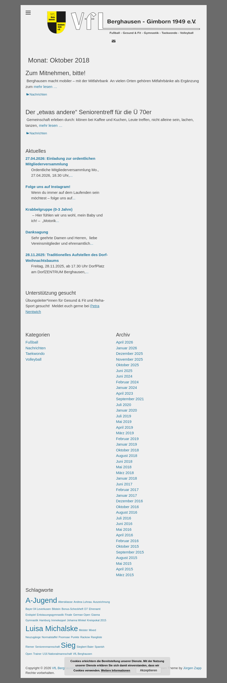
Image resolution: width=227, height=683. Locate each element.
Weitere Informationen (115, 670)
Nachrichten (38, 94)
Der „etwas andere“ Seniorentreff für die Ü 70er (89, 112)
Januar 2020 (126, 410)
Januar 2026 (126, 348)
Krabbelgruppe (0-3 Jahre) (49, 209)
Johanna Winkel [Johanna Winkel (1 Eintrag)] (76, 620)
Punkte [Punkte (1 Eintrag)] (75, 637)
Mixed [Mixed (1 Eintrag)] (92, 630)
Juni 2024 (124, 376)
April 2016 (124, 535)
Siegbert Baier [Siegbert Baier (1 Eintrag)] (85, 646)
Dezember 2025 (129, 353)
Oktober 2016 (127, 507)
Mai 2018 (124, 467)
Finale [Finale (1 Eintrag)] (68, 614)
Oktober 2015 (127, 546)
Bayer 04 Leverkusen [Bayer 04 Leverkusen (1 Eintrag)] (38, 608)
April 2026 (124, 342)
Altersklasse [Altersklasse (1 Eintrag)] (65, 601)
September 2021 (130, 399)
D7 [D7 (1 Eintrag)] (86, 608)
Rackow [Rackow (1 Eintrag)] (85, 637)
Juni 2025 (124, 370)
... (71, 175)
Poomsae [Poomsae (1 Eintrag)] (64, 637)
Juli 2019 (123, 416)
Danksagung (37, 232)
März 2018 (125, 473)
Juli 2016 (123, 518)
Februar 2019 (127, 439)
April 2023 (124, 393)
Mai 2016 (124, 529)
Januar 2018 (126, 478)
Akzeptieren (148, 670)
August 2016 (126, 512)
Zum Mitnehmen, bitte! (56, 73)
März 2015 (125, 575)
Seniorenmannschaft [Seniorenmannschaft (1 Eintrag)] (47, 646)
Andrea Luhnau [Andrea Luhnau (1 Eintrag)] (83, 601)
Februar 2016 (127, 541)
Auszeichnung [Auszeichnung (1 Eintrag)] (101, 601)
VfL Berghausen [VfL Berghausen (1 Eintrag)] (82, 653)
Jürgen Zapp (192, 668)
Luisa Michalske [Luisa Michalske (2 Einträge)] (52, 628)
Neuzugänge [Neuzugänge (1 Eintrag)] (33, 637)
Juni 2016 (124, 523)
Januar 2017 (126, 495)
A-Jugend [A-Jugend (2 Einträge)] (41, 600)
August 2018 (126, 455)
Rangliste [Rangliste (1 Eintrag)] (96, 637)
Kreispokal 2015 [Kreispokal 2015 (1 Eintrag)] (96, 620)
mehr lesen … (45, 86)
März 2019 (125, 433)
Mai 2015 (124, 563)
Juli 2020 (123, 404)
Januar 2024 (126, 387)
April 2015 (124, 569)
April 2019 (124, 427)
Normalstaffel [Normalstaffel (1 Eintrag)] (50, 637)
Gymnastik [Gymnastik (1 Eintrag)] (32, 620)
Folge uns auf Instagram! (48, 186)
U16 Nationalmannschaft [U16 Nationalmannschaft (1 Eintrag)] (57, 653)
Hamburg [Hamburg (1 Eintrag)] (44, 620)
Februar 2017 (127, 489)
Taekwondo (35, 353)
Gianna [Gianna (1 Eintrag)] (95, 614)
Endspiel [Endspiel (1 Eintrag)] (31, 614)
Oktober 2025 (127, 365)
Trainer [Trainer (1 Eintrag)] (37, 653)
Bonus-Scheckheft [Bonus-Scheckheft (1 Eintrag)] (72, 608)
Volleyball (33, 359)
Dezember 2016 (129, 501)
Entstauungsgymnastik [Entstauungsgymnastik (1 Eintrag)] (50, 614)
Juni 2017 (124, 484)
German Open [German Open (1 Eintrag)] (81, 614)
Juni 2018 (124, 461)
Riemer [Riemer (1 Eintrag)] (30, 646)
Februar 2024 (127, 382)
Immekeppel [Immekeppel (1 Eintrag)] (58, 620)
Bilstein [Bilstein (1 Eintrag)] (56, 608)
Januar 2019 (126, 444)
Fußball (32, 342)
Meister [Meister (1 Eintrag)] (83, 630)
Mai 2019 (124, 421)
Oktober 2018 (127, 450)
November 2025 (129, 359)
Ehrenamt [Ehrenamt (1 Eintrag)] (94, 608)
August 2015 (126, 557)
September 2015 (130, 552)
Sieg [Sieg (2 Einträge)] (68, 645)
